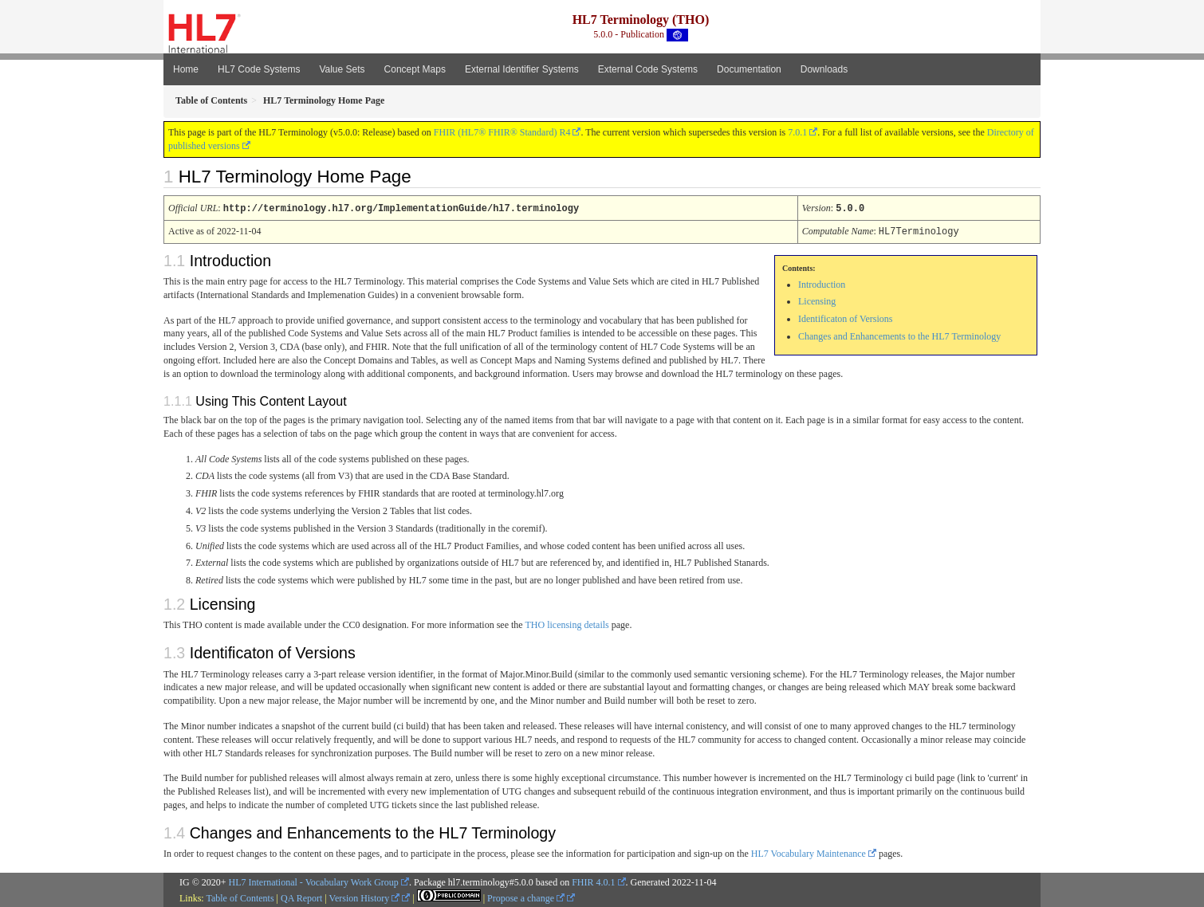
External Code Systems (648, 69)
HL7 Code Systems (259, 69)
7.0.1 (797, 132)
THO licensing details (566, 623)
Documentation (749, 69)
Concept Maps (415, 69)
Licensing (817, 299)
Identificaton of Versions (845, 317)
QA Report (301, 896)
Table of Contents (239, 896)
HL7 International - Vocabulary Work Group (314, 880)
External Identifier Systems (522, 69)
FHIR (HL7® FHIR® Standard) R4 (502, 132)
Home (186, 69)
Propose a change (526, 896)
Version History (364, 896)
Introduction (821, 283)
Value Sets (341, 69)
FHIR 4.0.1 (593, 880)
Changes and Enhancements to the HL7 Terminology (899, 334)
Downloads (824, 69)
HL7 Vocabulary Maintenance (808, 852)
